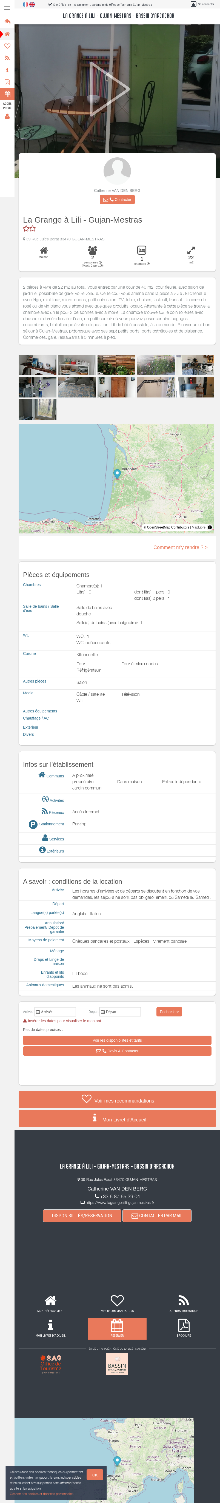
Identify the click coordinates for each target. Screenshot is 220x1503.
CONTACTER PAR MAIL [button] (157, 1215)
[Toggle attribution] (210, 527)
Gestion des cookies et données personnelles (41, 1494)
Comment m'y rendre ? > (180, 547)
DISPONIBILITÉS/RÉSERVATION (82, 1215)
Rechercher (169, 1011)
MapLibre (198, 527)
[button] (117, 199)
